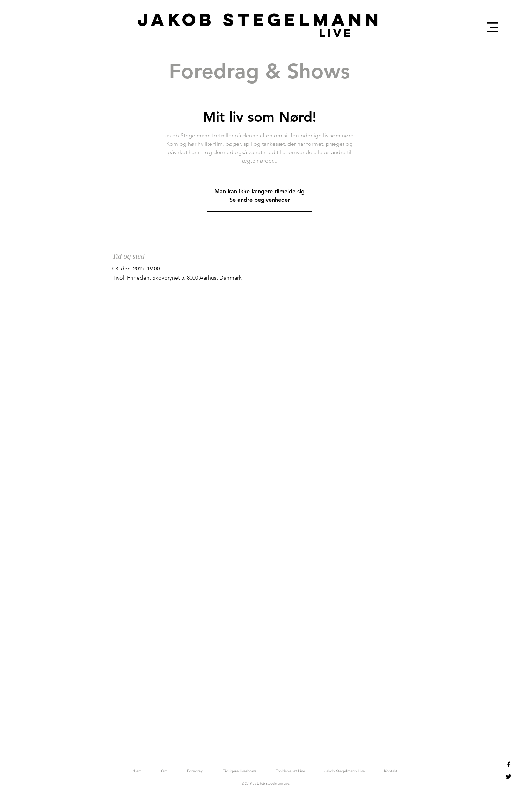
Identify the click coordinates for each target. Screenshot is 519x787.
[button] (492, 27)
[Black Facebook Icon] (508, 764)
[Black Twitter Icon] (508, 776)
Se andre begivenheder (259, 199)
